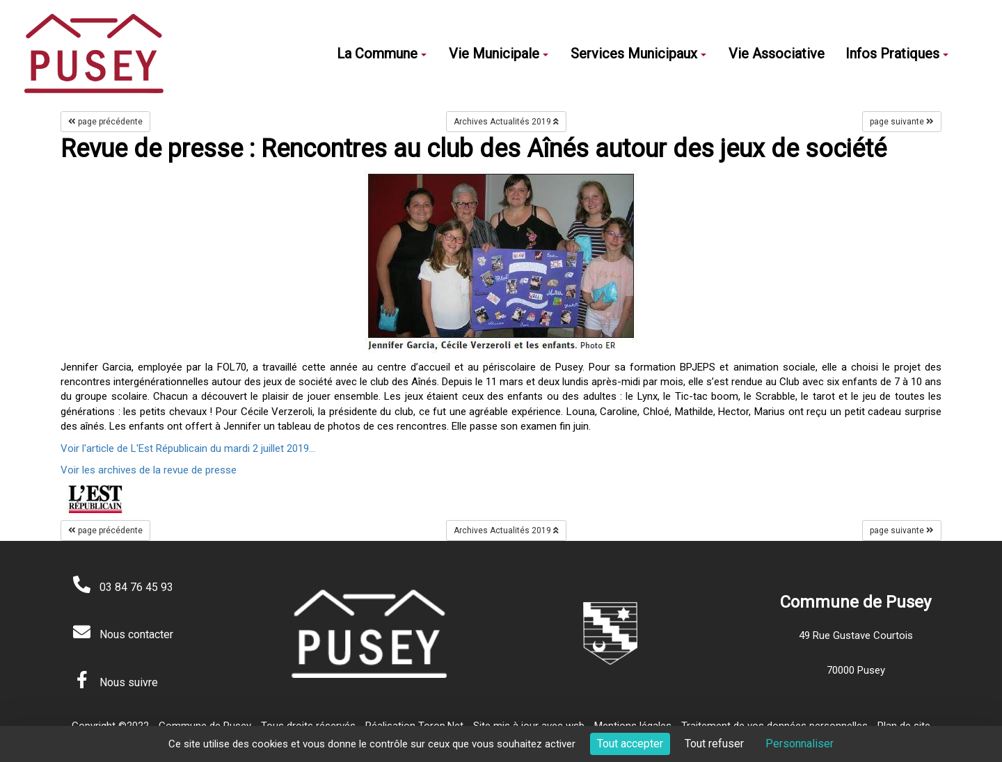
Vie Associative (777, 53)
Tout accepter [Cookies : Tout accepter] (630, 743)
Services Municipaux (638, 53)
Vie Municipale (498, 53)
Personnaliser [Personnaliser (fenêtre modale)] (799, 743)
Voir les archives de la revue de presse (149, 470)
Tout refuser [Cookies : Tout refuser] (714, 743)
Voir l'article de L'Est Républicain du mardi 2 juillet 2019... (188, 448)
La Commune (382, 53)
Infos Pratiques (896, 53)
